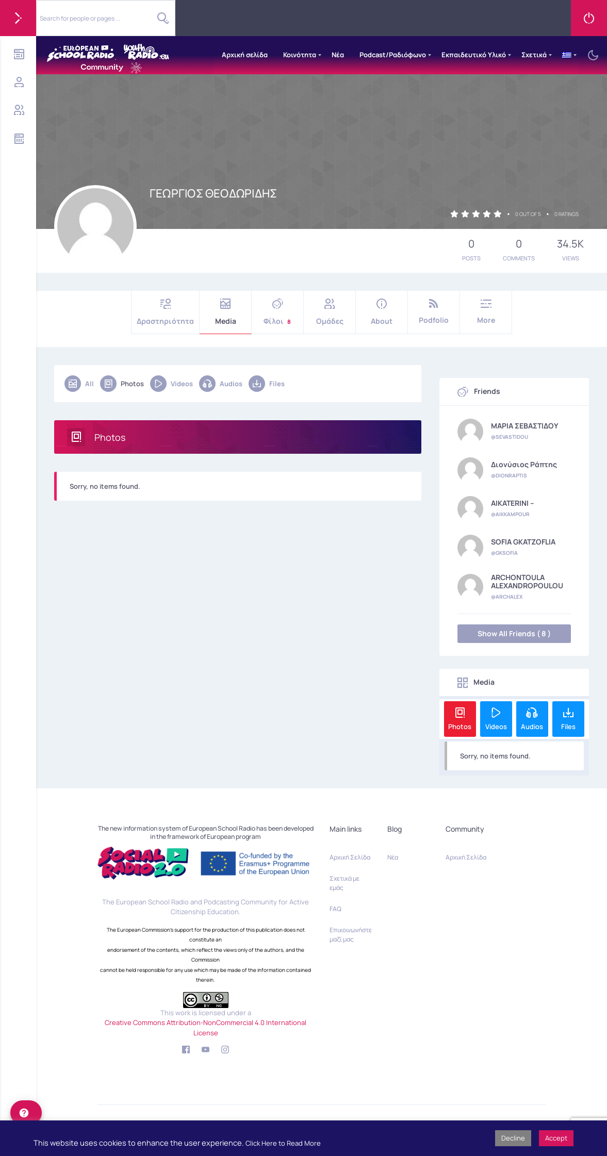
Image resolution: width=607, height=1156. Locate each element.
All (79, 383)
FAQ (335, 908)
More (485, 312)
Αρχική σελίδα (245, 54)
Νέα (338, 54)
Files (267, 383)
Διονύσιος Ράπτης (524, 464)
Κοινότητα (299, 54)
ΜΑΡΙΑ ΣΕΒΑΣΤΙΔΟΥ (525, 426)
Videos (171, 383)
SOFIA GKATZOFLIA (523, 542)
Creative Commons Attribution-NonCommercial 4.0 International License (205, 1027)
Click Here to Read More (283, 1143)
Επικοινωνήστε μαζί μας (351, 935)
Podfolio (433, 312)
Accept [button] (556, 1138)
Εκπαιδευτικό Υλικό (473, 54)
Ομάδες (329, 312)
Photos (122, 383)
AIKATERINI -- (512, 503)
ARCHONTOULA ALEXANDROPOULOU (527, 581)
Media (225, 312)
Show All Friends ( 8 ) (514, 633)
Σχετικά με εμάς (344, 883)
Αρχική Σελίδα (350, 857)
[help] (26, 1112)
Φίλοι (277, 312)
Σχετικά (534, 54)
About (381, 312)
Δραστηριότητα (165, 312)
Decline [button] (513, 1138)
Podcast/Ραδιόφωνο (392, 54)
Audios (220, 383)
